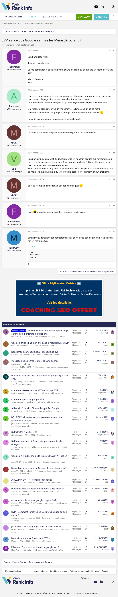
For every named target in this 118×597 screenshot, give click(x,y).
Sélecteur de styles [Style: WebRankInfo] (13, 571)
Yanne (14, 447)
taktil (13, 346)
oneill (106, 491)
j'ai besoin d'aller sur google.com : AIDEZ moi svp (36, 526)
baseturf (14, 337)
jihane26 (15, 423)
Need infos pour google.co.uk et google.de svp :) (35, 352)
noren (106, 345)
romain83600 (102, 540)
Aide (97, 571)
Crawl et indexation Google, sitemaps (49, 337)
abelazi (14, 492)
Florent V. (104, 470)
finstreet (104, 411)
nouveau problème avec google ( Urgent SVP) (34, 500)
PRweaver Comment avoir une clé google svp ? (35, 547)
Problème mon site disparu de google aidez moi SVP (38, 488)
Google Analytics (44, 435)
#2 (114, 90)
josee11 (14, 471)
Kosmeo (14, 355)
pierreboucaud (17, 435)
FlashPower (9, 45)
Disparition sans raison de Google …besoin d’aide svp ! (38, 468)
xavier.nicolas (17, 402)
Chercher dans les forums (39, 23)
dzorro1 (14, 411)
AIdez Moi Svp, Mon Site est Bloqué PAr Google (35, 408)
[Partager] (110, 51)
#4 (114, 153)
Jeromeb (104, 549)
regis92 (14, 462)
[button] (61, 17)
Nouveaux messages (12, 23)
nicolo (105, 514)
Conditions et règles (58, 571)
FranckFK (104, 402)
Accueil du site (13, 16)
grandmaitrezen (18, 518)
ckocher (14, 367)
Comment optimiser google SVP (27, 399)
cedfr (106, 529)
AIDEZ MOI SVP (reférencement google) (31, 479)
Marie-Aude (103, 378)
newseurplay (16, 382)
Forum (32, 16)
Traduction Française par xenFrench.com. (83, 594)
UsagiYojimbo (102, 393)
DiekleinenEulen (18, 393)
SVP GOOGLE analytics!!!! (24, 432)
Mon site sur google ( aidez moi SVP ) (30, 538)
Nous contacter (40, 571)
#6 (114, 205)
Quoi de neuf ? (50, 16)
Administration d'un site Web (50, 550)
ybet (106, 420)
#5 (114, 179)
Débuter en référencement (46, 346)
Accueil (105, 571)
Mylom (14, 541)
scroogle (104, 354)
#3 (114, 126)
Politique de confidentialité (81, 571)
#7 (114, 232)
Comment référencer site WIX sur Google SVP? (35, 390)
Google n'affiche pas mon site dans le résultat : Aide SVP (40, 342)
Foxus (13, 529)
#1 (114, 51)
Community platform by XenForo (41, 594)
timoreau (15, 483)
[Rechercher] (113, 17)
